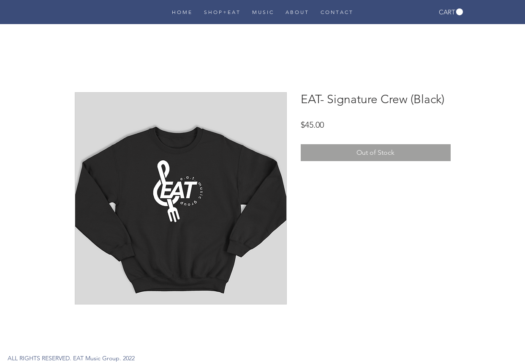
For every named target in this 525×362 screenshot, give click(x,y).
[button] (451, 12)
